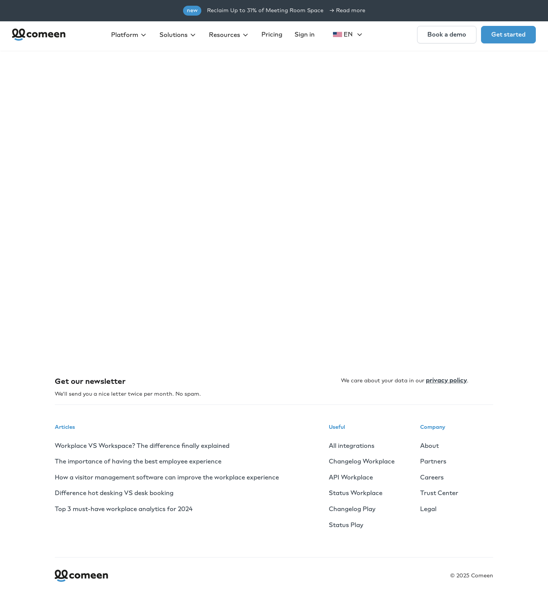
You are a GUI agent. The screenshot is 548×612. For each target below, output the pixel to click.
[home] (39, 35)
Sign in (305, 34)
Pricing (271, 34)
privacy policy (446, 380)
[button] (129, 35)
